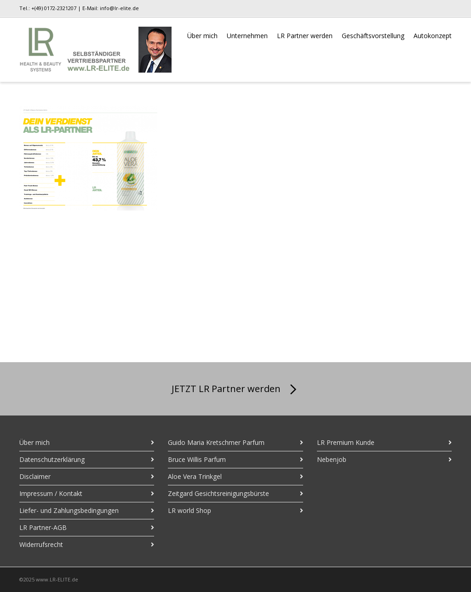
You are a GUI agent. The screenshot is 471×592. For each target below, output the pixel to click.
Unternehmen (247, 35)
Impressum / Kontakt (50, 493)
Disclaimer (35, 476)
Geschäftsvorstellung (373, 35)
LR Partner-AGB (43, 527)
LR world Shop (189, 510)
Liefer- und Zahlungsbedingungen (69, 510)
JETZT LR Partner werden (236, 390)
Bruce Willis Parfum (197, 459)
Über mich (202, 35)
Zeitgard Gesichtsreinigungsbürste (218, 493)
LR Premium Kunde (345, 442)
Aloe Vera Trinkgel (195, 476)
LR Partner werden (305, 35)
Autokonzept (433, 35)
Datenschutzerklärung (52, 459)
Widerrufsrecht (41, 544)
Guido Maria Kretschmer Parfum (216, 442)
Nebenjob (331, 459)
